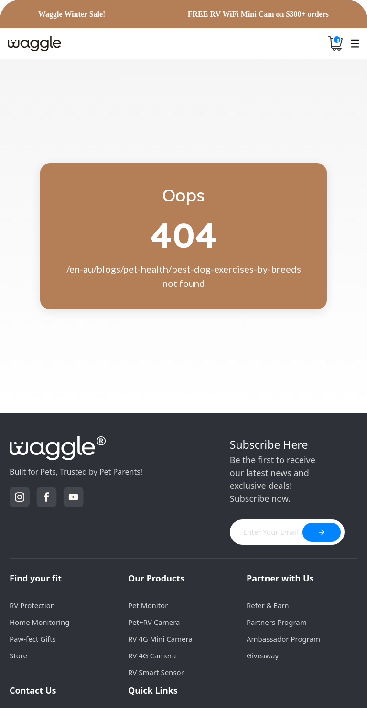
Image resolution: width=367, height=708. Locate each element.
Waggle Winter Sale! (71, 14)
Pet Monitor (148, 605)
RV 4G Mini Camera (160, 639)
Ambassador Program (283, 639)
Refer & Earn (268, 605)
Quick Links (153, 690)
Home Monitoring (39, 622)
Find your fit (36, 578)
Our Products (156, 578)
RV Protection (32, 605)
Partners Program (277, 622)
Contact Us (33, 690)
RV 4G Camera (152, 655)
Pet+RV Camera (154, 622)
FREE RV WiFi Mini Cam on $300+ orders (258, 14)
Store (18, 655)
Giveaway (263, 655)
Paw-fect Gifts (33, 639)
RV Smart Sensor (156, 672)
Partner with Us (280, 578)
